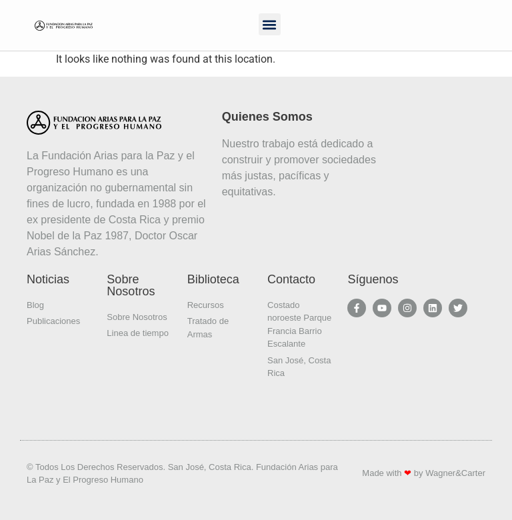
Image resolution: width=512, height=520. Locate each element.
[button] (270, 24)
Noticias (48, 279)
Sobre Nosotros (131, 285)
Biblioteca (213, 279)
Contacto (291, 279)
